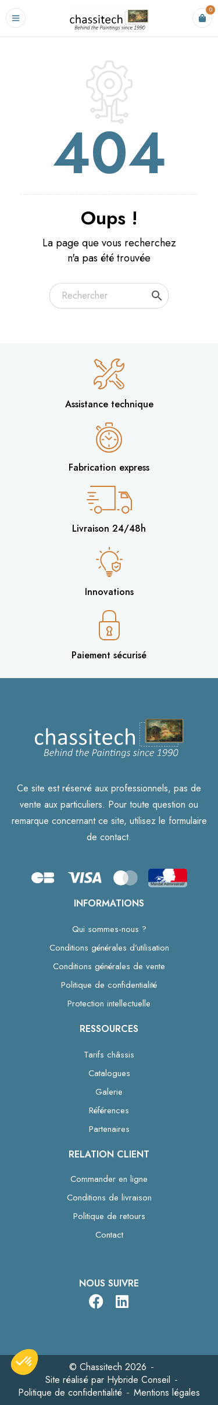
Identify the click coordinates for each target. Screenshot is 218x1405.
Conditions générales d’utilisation (109, 947)
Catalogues (109, 1073)
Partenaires (109, 1129)
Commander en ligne (109, 1179)
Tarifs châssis (109, 1054)
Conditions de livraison (109, 1197)
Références (109, 1110)
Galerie (109, 1091)
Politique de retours (109, 1216)
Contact (109, 1234)
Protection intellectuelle (109, 1003)
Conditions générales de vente (109, 966)
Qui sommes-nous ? (109, 929)
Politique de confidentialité (109, 985)
